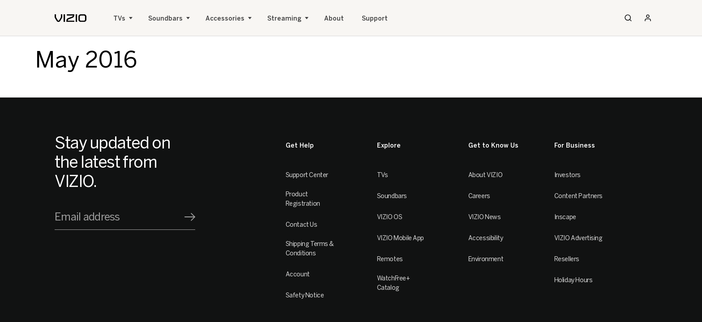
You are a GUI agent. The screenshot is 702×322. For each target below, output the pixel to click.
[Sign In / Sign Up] (648, 18)
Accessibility (485, 238)
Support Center (307, 175)
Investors (567, 175)
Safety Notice (305, 295)
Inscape (565, 217)
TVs (119, 18)
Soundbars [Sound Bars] (165, 18)
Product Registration (303, 199)
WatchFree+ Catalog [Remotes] (393, 283)
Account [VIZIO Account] (298, 274)
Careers (479, 196)
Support (375, 18)
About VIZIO (485, 175)
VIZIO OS (389, 217)
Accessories (224, 18)
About (334, 18)
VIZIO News (484, 217)
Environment (485, 259)
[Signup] (189, 217)
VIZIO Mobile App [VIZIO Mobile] (400, 238)
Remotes (390, 259)
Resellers (566, 259)
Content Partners (578, 196)
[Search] (628, 18)
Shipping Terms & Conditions (310, 248)
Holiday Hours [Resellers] (573, 280)
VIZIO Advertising (578, 238)
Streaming (284, 18)
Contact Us (301, 225)
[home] (70, 18)
